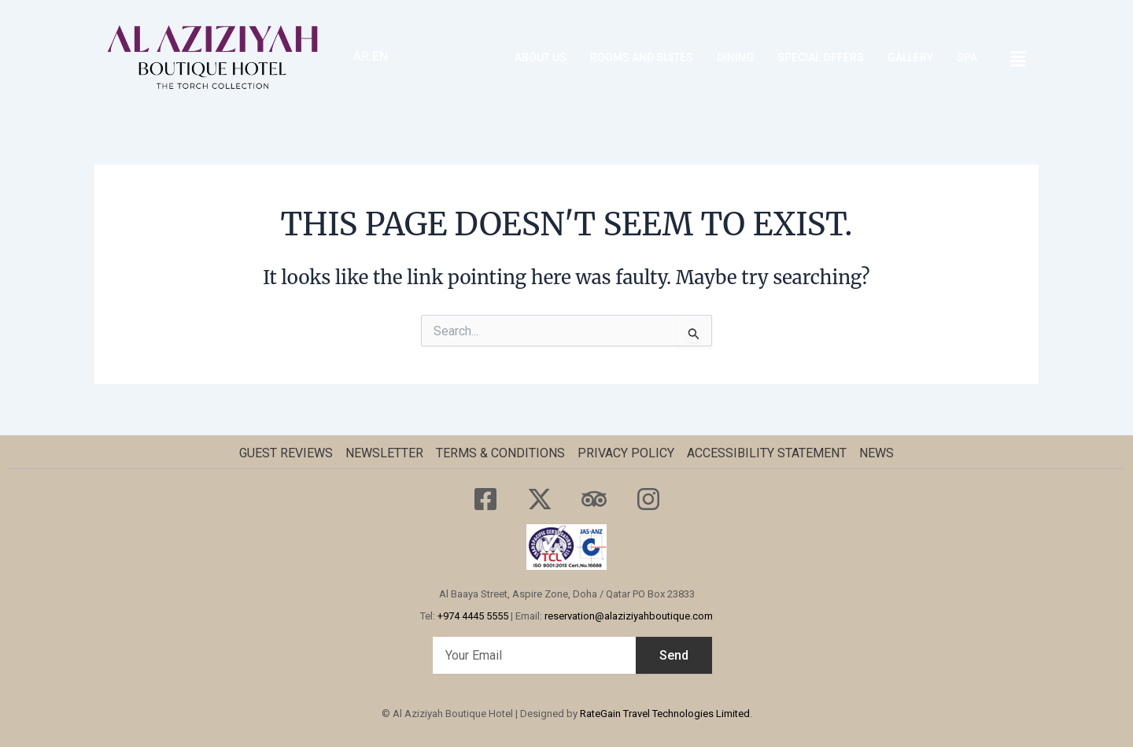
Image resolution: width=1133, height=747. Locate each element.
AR (361, 56)
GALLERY (910, 57)
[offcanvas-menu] (1018, 59)
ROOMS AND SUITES (641, 57)
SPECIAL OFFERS (820, 57)
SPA (967, 57)
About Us (540, 57)
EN (380, 56)
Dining (735, 57)
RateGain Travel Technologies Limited (665, 713)
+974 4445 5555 (472, 616)
